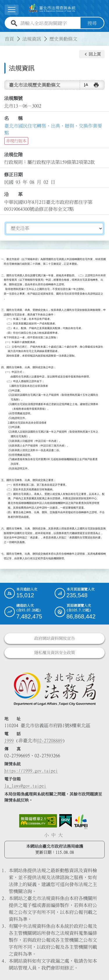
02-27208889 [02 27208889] (49, 740)
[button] (92, 54)
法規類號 (13, 98)
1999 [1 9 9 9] (9, 740)
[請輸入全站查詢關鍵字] (49, 23)
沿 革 (13, 194)
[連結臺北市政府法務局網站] (54, 688)
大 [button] (60, 835)
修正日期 (13, 174)
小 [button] (46, 835)
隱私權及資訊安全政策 (54, 653)
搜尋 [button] (92, 23)
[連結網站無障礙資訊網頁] (38, 820)
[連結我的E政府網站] (65, 820)
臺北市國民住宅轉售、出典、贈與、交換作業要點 (53, 129)
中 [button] (53, 835)
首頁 (9, 39)
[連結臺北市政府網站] (80, 821)
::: (3, 35)
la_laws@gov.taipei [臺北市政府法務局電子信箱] (25, 785)
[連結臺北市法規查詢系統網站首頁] (52, 8)
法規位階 (13, 154)
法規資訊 (31, 39)
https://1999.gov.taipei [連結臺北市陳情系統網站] (31, 770)
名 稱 (13, 118)
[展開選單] (12, 10)
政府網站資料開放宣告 (54, 638)
